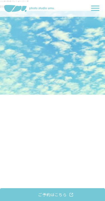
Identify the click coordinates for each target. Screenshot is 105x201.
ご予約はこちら (52, 194)
